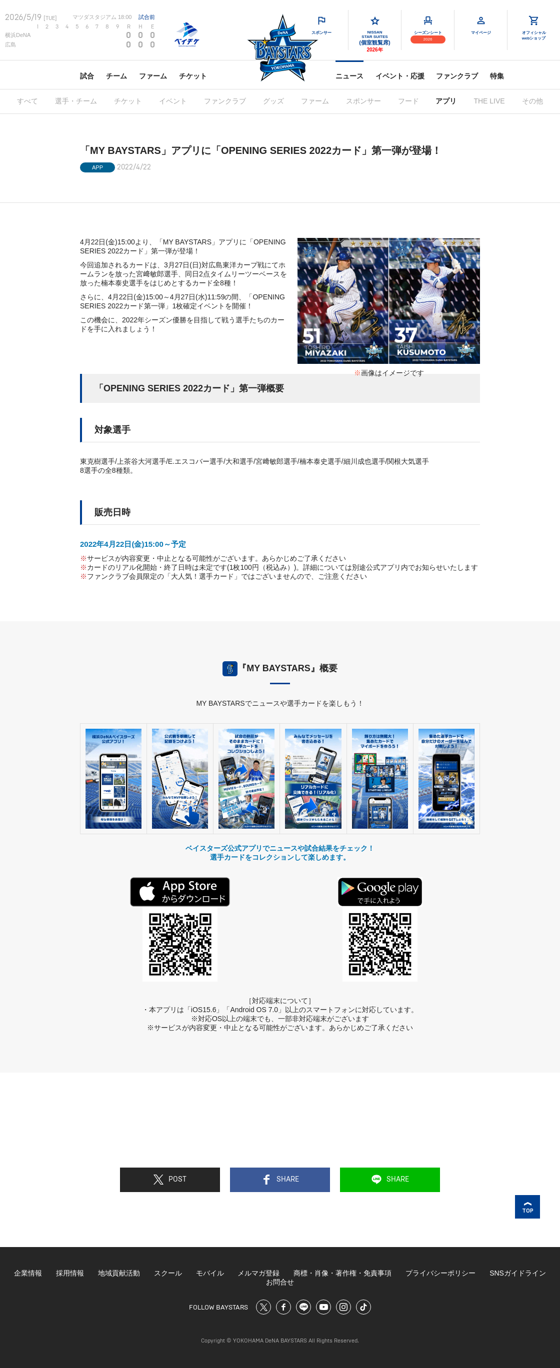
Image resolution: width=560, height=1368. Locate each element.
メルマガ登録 (259, 1273)
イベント (173, 101)
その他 (532, 101)
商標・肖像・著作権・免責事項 (343, 1273)
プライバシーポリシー (441, 1273)
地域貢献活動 (119, 1273)
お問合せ (280, 1282)
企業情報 (28, 1273)
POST (170, 1180)
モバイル (210, 1273)
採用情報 (70, 1273)
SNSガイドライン (518, 1273)
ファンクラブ (457, 76)
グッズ (273, 101)
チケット (193, 76)
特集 (497, 76)
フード (408, 101)
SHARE (280, 1180)
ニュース (350, 76)
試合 (87, 76)
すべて (27, 101)
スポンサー (363, 101)
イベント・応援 (400, 76)
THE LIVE (489, 101)
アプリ (446, 101)
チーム (116, 76)
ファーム (153, 76)
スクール (168, 1273)
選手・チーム (76, 101)
